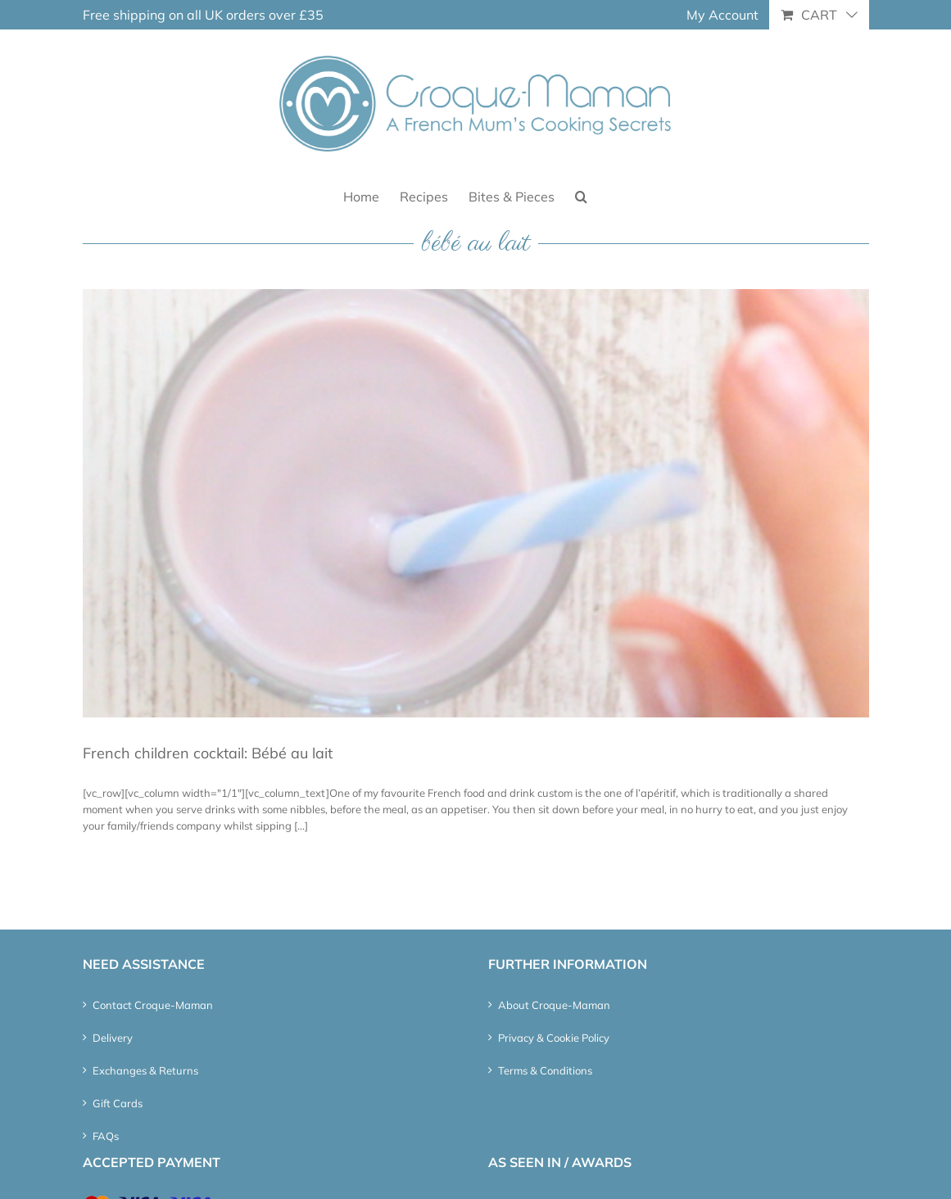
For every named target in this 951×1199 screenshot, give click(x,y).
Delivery (113, 1037)
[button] (581, 195)
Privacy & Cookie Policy (553, 1037)
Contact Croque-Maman (153, 1004)
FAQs (106, 1135)
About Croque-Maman (554, 1004)
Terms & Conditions (545, 1070)
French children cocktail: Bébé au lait (208, 753)
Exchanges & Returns (145, 1070)
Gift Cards (118, 1103)
